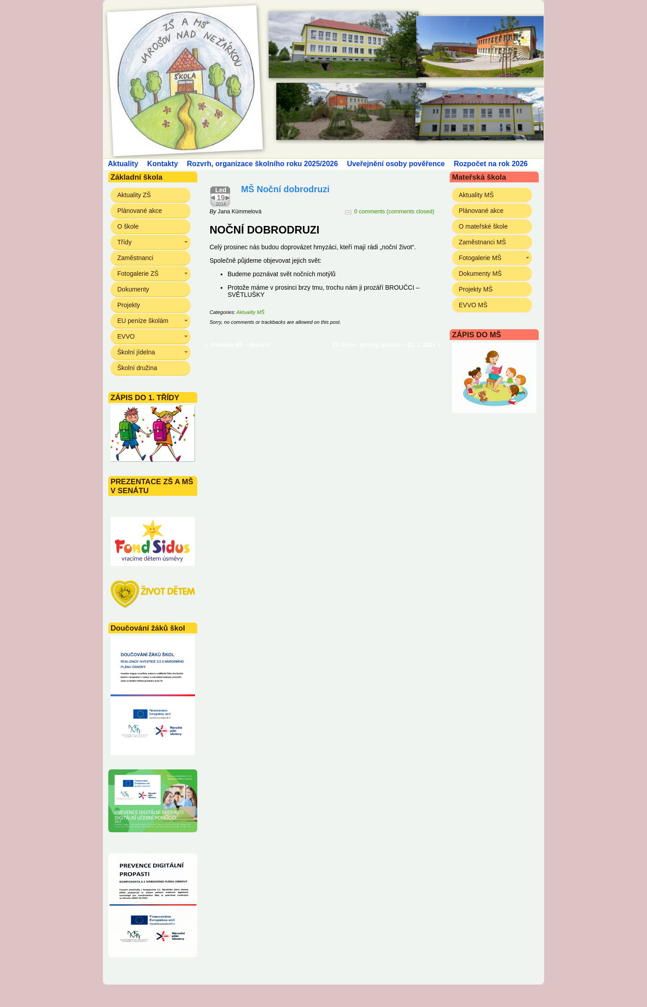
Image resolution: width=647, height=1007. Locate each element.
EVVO (126, 336)
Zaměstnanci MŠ (482, 242)
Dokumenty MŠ (480, 273)
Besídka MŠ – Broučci (241, 345)
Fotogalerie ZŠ (138, 273)
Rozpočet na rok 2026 (491, 164)
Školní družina (137, 367)
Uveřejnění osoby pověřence (396, 164)
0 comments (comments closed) (394, 211)
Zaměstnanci (135, 257)
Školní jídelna (136, 352)
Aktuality (123, 164)
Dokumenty (133, 289)
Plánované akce (139, 210)
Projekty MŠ (475, 289)
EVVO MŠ (473, 305)
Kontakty (162, 164)
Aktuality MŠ (250, 312)
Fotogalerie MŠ (480, 257)
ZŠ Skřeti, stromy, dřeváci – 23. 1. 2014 (384, 345)
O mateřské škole (483, 226)
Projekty (128, 305)
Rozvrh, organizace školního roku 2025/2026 (262, 164)
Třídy (124, 242)
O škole (127, 226)
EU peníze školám (142, 320)
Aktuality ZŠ (134, 195)
